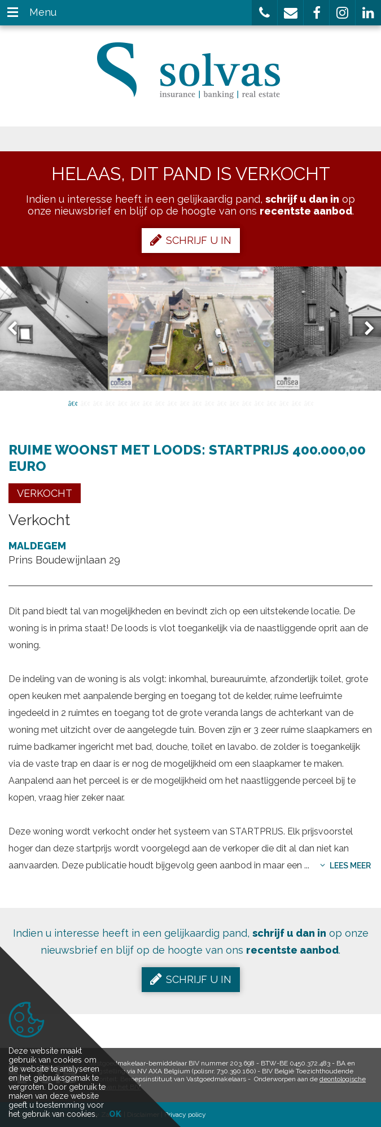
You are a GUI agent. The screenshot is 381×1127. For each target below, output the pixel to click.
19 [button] (296, 402)
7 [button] (147, 402)
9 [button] (172, 402)
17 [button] (271, 402)
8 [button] (160, 402)
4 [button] (110, 402)
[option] (190, 329)
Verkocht (44, 493)
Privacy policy (185, 1115)
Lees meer (345, 865)
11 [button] (197, 402)
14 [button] (234, 402)
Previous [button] (17, 328)
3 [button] (98, 402)
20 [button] (309, 402)
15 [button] (247, 402)
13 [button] (222, 402)
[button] (264, 12)
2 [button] (85, 402)
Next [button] (364, 328)
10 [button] (184, 402)
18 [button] (284, 402)
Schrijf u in (190, 240)
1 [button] (73, 402)
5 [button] (122, 402)
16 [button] (259, 402)
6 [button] (135, 402)
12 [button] (209, 402)
